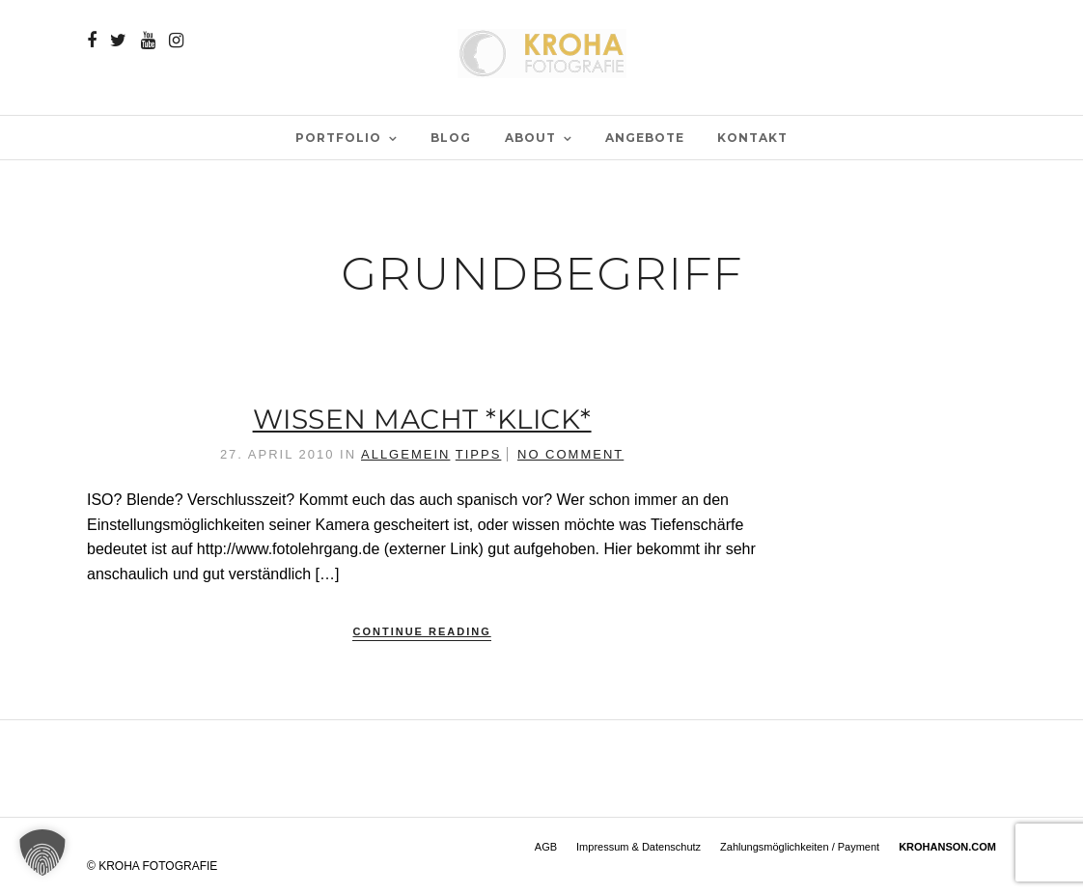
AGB (546, 847)
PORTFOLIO (338, 137)
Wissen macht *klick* (422, 419)
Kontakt (752, 137)
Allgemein (405, 454)
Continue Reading (421, 631)
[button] (42, 852)
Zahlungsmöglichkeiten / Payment (799, 847)
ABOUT (530, 137)
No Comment (570, 454)
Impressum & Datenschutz (638, 847)
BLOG (450, 137)
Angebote (644, 137)
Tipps (479, 454)
